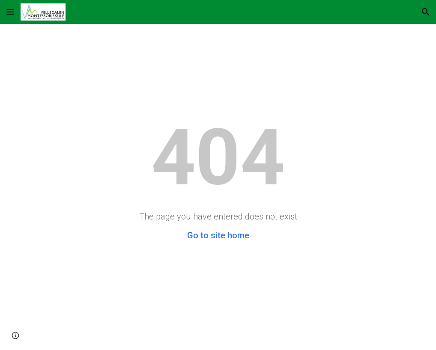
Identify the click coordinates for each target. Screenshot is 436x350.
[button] (10, 12)
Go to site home (218, 235)
